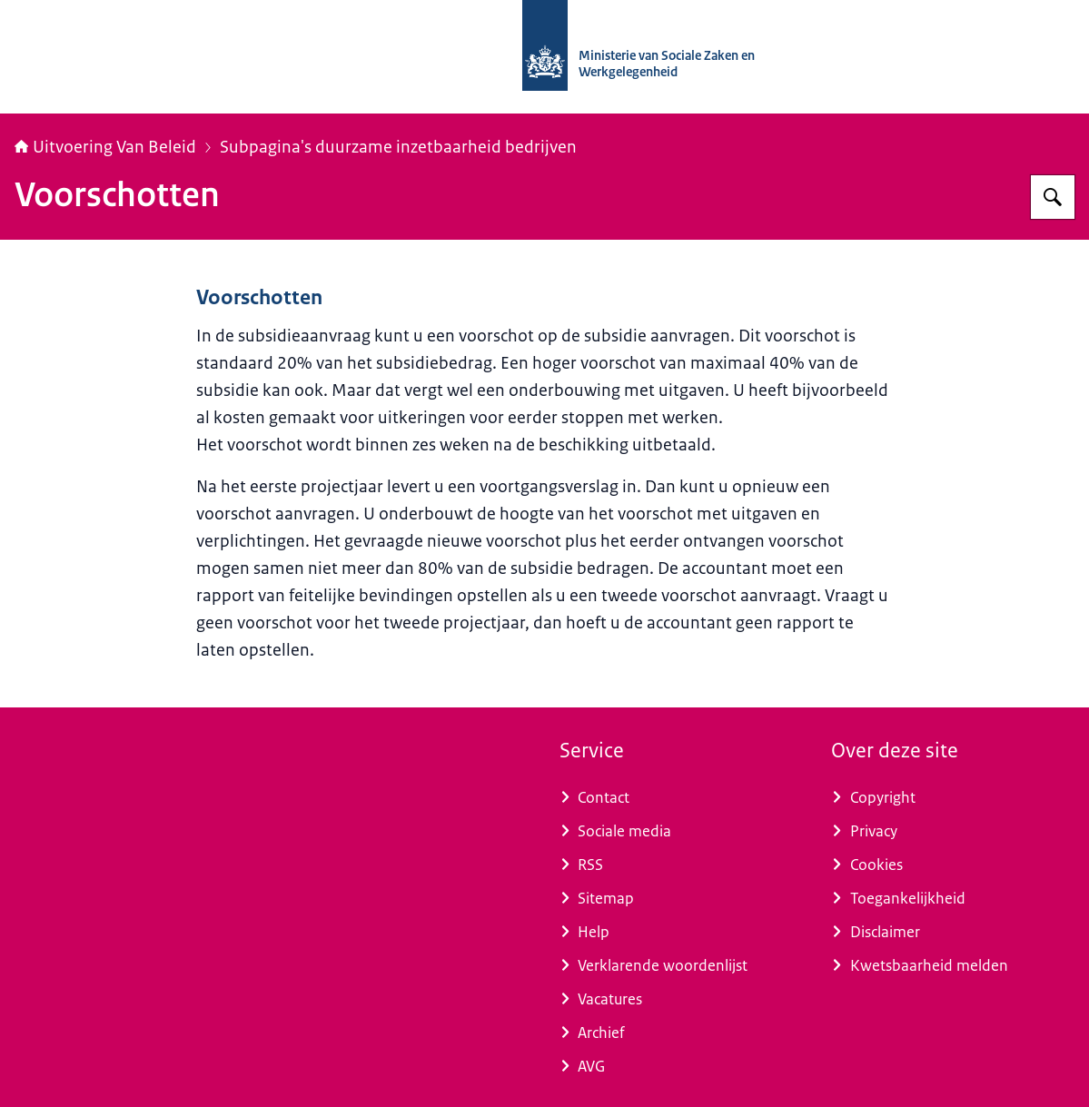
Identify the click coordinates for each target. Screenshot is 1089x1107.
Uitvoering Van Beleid (105, 147)
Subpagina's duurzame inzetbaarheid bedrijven (398, 147)
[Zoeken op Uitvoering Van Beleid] (1052, 197)
